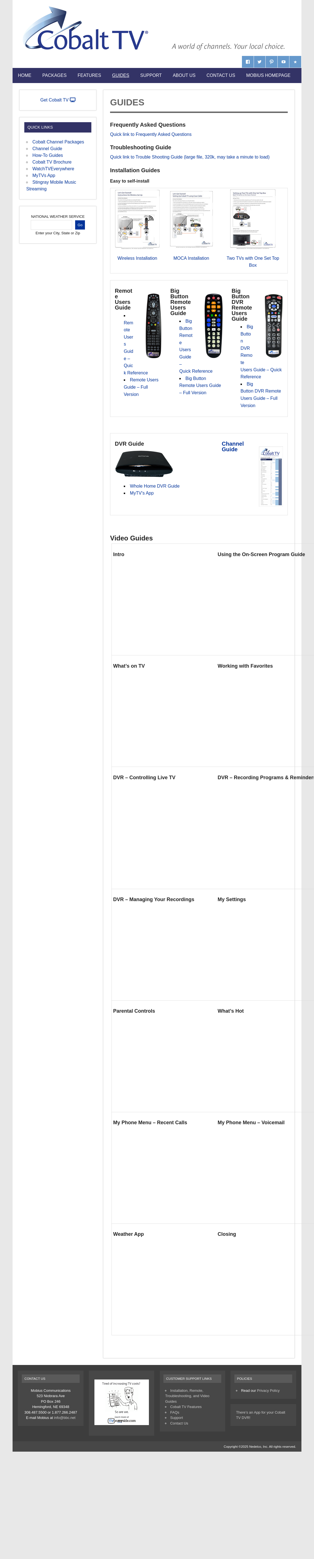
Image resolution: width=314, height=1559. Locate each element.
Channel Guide (233, 446)
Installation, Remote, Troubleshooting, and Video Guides (187, 1396)
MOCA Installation (191, 258)
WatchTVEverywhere (53, 168)
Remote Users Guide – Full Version (141, 386)
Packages (54, 75)
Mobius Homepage (268, 75)
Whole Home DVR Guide (155, 486)
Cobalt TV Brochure (52, 162)
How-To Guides (47, 155)
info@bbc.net (64, 1418)
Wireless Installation (137, 258)
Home (24, 75)
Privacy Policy (268, 1390)
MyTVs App (43, 175)
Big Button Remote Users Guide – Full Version (200, 385)
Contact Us (220, 75)
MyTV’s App (142, 493)
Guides (120, 75)
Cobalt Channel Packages (58, 142)
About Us (184, 75)
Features (89, 75)
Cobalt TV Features (185, 1407)
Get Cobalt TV (57, 100)
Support (151, 75)
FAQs (174, 1412)
